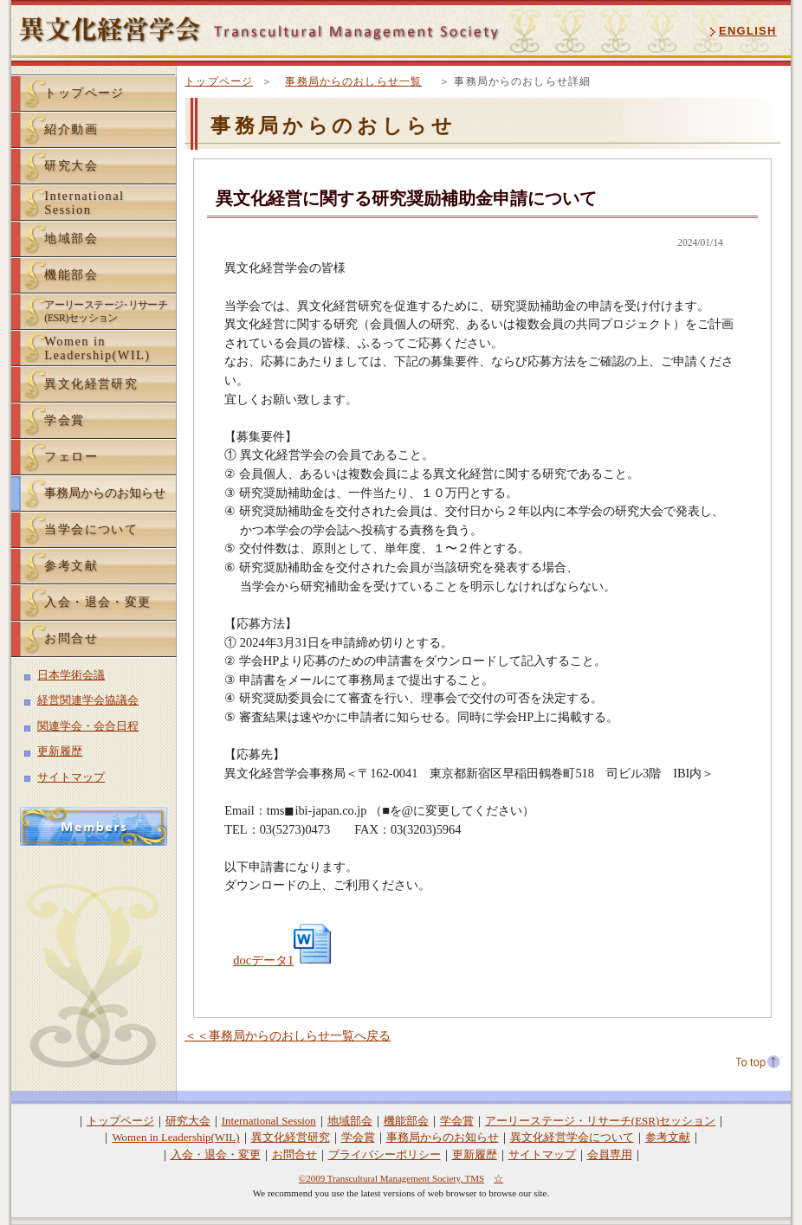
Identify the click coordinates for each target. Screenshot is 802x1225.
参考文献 (71, 565)
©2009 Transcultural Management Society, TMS (391, 1178)
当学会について (91, 529)
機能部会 (71, 274)
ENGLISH (748, 30)
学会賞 (64, 420)
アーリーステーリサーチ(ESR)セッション (105, 311)
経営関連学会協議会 (88, 699)
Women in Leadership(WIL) (175, 1137)
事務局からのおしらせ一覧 (353, 81)
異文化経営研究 (91, 383)
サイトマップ (71, 776)
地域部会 (71, 238)
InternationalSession (84, 202)
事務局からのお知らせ (104, 493)
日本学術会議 (71, 674)
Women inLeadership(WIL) (97, 348)
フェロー (71, 456)
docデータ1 (284, 960)
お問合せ (71, 638)
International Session (269, 1120)
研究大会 (71, 165)
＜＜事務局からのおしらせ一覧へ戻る (287, 1035)
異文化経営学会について (572, 1137)
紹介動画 (71, 129)
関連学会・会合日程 (88, 725)
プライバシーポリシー (384, 1154)
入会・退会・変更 (98, 602)
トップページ (218, 81)
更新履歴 (59, 751)
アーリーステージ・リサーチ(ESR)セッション (600, 1120)
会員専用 (609, 1154)
